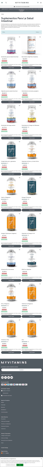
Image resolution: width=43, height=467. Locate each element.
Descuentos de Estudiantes (6, 440)
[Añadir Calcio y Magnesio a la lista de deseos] (19, 177)
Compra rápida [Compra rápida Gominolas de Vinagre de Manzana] (32, 138)
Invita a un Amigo (4, 437)
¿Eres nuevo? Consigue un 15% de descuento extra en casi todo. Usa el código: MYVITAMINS (21, 10)
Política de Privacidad (5, 421)
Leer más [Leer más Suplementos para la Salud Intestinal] (3, 28)
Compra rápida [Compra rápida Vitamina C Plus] (11, 352)
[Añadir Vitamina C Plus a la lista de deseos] (19, 320)
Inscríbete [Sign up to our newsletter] (21, 369)
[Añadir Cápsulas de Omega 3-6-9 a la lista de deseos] (40, 213)
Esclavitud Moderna (5, 426)
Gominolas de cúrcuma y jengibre (30, 91)
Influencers (3, 428)
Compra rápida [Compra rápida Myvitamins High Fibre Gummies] (32, 67)
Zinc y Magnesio (5, 303)
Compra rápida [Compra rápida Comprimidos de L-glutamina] (11, 174)
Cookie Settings (4, 447)
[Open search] (6, 2)
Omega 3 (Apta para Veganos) (8, 233)
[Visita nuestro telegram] (11, 377)
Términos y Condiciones (6, 423)
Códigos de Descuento (5, 435)
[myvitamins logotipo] (22, 2)
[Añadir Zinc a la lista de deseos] (40, 320)
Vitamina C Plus (5, 339)
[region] (21, 462)
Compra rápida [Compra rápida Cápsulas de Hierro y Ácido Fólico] (32, 174)
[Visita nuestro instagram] (2, 377)
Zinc (23, 339)
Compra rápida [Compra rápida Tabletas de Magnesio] (32, 316)
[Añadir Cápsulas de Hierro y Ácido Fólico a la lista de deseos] (40, 141)
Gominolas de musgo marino (8, 125)
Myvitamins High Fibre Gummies (30, 56)
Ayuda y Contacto (5, 390)
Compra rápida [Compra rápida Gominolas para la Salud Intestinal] (11, 67)
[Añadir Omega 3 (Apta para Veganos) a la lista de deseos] (19, 213)
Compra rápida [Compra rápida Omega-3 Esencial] (32, 210)
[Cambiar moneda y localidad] (5, 453)
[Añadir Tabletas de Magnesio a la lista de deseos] (40, 284)
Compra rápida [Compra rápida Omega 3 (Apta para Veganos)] (11, 246)
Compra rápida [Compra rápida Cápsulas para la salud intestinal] (11, 101)
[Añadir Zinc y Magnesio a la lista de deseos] (19, 284)
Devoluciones (4, 393)
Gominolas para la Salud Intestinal (9, 56)
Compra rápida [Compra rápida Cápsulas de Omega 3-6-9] (32, 246)
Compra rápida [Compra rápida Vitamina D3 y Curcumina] (11, 280)
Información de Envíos (6, 395)
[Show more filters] (4, 32)
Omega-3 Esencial (26, 197)
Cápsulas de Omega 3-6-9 (28, 233)
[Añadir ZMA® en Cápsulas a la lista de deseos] (40, 249)
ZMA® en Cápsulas (26, 269)
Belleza (2, 402)
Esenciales (3, 404)
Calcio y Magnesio (5, 197)
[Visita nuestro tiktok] (8, 377)
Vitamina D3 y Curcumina (7, 269)
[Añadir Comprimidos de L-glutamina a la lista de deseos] (19, 141)
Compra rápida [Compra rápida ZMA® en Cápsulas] (32, 280)
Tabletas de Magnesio (27, 303)
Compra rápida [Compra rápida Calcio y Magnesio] (11, 210)
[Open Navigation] (2, 2)
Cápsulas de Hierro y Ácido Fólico (30, 161)
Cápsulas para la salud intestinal (9, 91)
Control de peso (4, 412)
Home (2, 14)
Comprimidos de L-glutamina (8, 161)
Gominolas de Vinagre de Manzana (30, 125)
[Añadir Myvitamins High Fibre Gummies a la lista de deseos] (40, 37)
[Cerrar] (41, 459)
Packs (2, 442)
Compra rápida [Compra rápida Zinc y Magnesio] (11, 316)
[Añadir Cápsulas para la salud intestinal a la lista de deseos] (19, 71)
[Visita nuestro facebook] (5, 377)
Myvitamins (3, 418)
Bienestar (3, 407)
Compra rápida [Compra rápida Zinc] (32, 352)
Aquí (25, 462)
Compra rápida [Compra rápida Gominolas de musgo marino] (11, 138)
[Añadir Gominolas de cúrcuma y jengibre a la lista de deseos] (40, 71)
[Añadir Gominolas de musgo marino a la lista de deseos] (19, 105)
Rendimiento (3, 409)
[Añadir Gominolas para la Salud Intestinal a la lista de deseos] (19, 37)
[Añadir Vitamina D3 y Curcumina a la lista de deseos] (19, 249)
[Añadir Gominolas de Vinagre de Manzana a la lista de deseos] (40, 105)
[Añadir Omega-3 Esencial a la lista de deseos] (40, 177)
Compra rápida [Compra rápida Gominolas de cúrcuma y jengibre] (32, 101)
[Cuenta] (38, 2)
